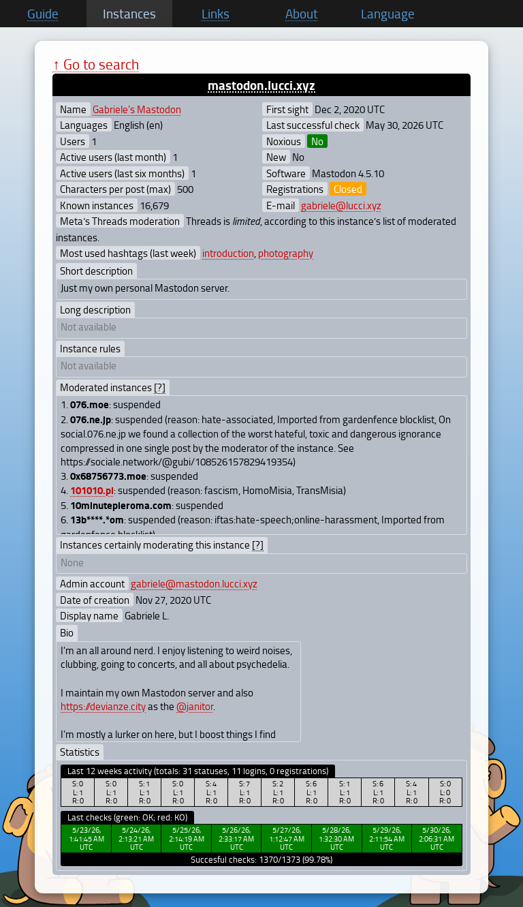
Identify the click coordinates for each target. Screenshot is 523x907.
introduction (228, 253)
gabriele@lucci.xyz (341, 205)
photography (285, 253)
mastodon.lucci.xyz (261, 85)
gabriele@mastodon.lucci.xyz (194, 583)
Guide (43, 13)
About (301, 13)
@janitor (194, 706)
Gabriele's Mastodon (137, 109)
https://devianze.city (103, 706)
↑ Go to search (95, 64)
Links (215, 13)
